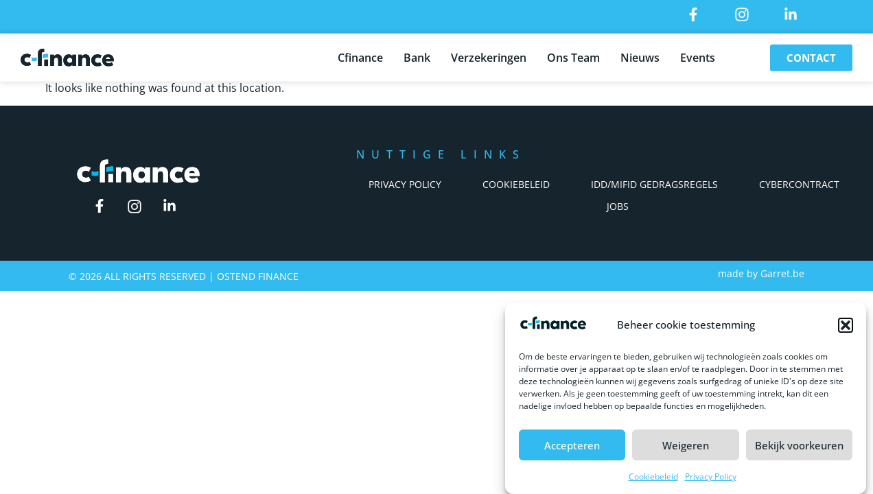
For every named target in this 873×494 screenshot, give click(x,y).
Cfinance (360, 55)
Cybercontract (799, 184)
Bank (417, 55)
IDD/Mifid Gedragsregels (654, 184)
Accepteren (572, 445)
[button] (845, 325)
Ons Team (573, 55)
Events (697, 55)
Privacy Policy (710, 476)
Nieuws (640, 55)
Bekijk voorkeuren (799, 445)
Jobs (618, 206)
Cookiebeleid (653, 476)
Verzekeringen (488, 55)
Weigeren (685, 445)
